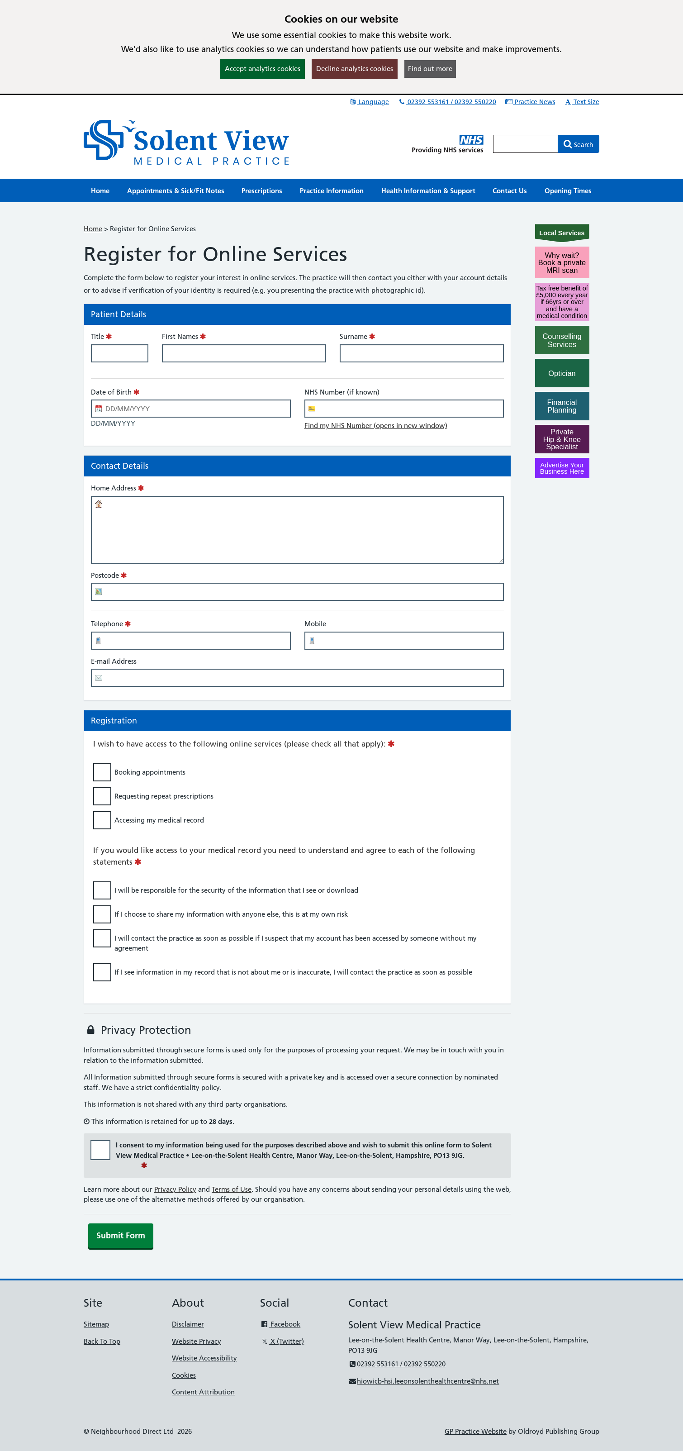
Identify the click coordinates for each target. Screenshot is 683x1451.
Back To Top (102, 1341)
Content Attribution (203, 1392)
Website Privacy (196, 1341)
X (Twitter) (282, 1341)
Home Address (113, 488)
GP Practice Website (476, 1431)
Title (97, 336)
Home (93, 228)
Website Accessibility (204, 1358)
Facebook (280, 1324)
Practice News (530, 102)
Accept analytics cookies (262, 68)
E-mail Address (114, 661)
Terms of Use (231, 1189)
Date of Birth (111, 392)
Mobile (315, 623)
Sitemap (96, 1324)
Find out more (430, 68)
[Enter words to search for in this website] (525, 144)
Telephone (107, 623)
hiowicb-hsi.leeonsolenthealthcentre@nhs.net (423, 1381)
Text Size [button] (581, 102)
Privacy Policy (175, 1189)
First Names (180, 336)
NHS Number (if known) (341, 392)
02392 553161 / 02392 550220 (447, 102)
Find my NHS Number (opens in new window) (375, 425)
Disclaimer (188, 1324)
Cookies (184, 1375)
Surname (353, 336)
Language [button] (369, 102)
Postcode (105, 575)
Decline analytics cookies (354, 68)
